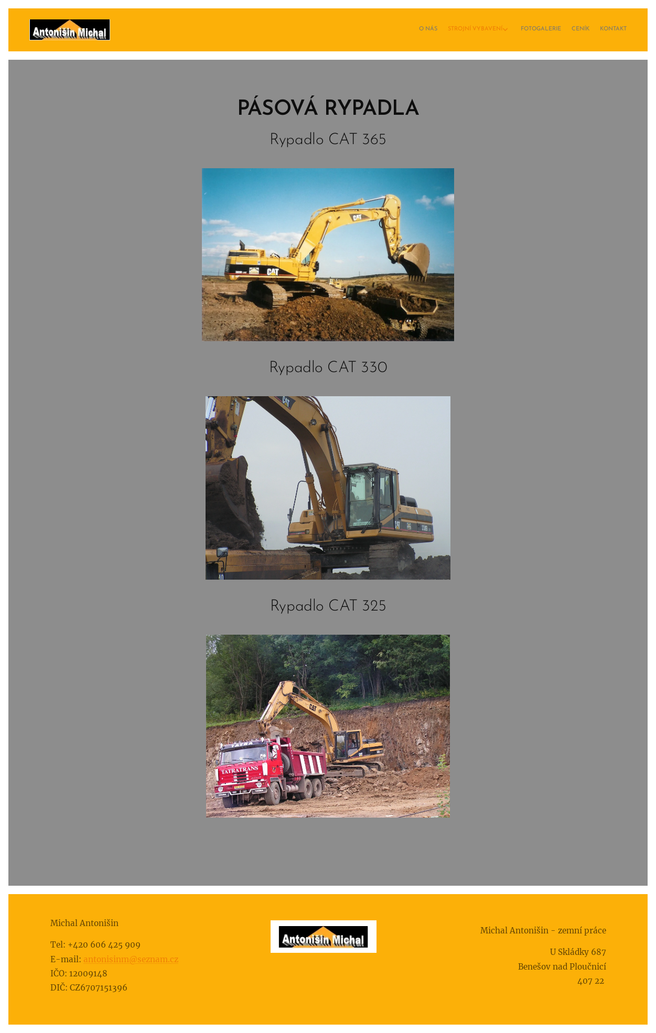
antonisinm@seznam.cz (130, 959)
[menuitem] (578, 30)
